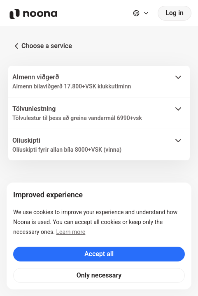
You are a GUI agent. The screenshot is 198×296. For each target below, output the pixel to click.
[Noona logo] (33, 14)
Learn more (70, 232)
